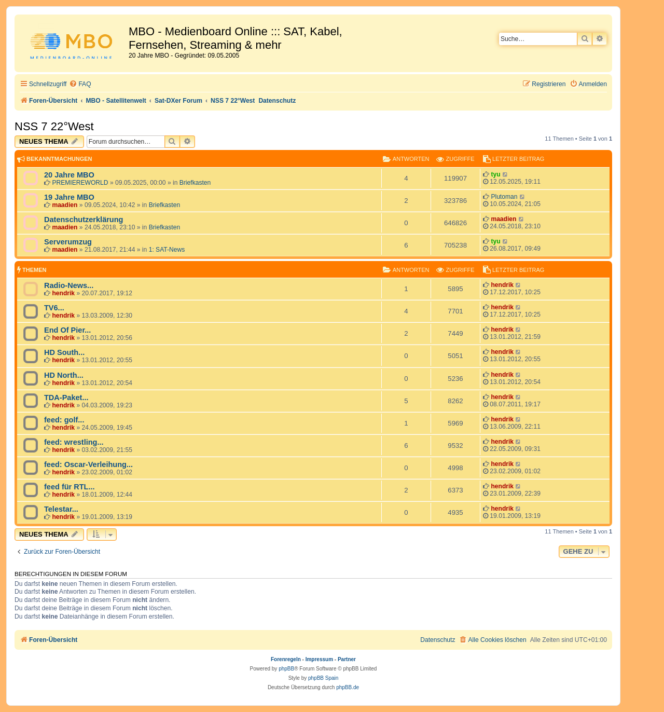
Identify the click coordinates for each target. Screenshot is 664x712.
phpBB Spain (323, 678)
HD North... (64, 375)
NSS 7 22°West (54, 126)
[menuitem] (80, 84)
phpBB (286, 669)
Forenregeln (286, 659)
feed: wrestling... (74, 442)
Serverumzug (68, 242)
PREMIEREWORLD (80, 182)
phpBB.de (347, 687)
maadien (64, 205)
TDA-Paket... (66, 397)
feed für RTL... (69, 487)
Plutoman (504, 196)
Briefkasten (195, 182)
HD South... (64, 352)
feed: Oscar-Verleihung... (88, 464)
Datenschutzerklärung (83, 219)
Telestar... (61, 509)
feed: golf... (64, 420)
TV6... (54, 308)
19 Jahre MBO (69, 197)
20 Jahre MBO (69, 175)
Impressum (319, 659)
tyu (495, 174)
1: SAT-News (167, 249)
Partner (347, 659)
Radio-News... (68, 285)
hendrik (63, 293)
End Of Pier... (67, 330)
